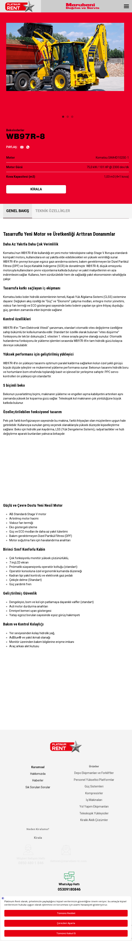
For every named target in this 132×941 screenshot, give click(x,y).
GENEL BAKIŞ (17, 211)
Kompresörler (94, 791)
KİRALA (36, 189)
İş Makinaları (94, 798)
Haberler (37, 779)
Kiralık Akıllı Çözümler (94, 818)
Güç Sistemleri (94, 785)
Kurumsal (37, 766)
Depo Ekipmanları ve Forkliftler (94, 771)
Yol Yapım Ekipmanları (94, 805)
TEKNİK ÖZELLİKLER (52, 211)
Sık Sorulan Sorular (37, 786)
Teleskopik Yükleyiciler (94, 812)
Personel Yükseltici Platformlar (94, 778)
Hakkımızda (38, 772)
